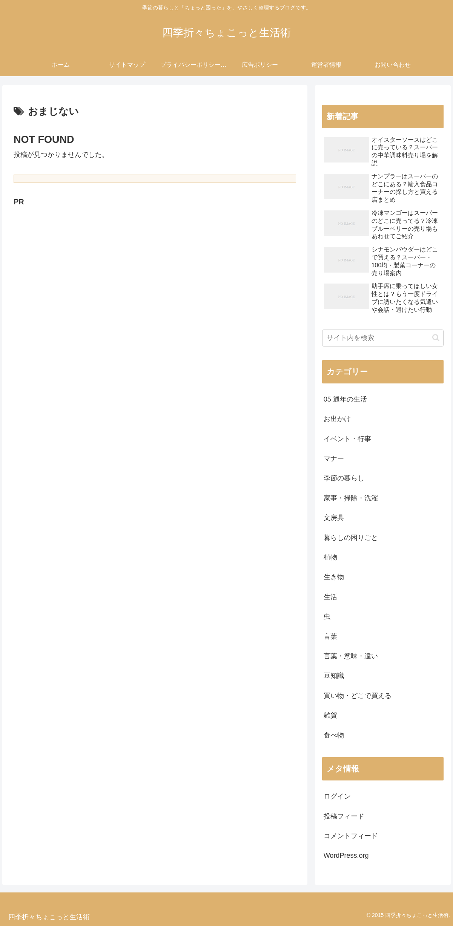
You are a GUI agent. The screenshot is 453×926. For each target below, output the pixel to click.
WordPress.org (346, 855)
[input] (383, 338)
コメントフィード (351, 836)
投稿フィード (344, 816)
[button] (435, 337)
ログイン (337, 796)
